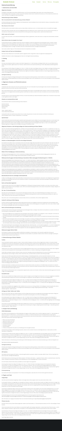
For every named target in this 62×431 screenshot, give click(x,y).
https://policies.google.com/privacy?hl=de (44, 398)
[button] (56, 2)
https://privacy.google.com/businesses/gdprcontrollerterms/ (12, 396)
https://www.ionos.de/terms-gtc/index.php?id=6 (10, 342)
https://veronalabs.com (15, 355)
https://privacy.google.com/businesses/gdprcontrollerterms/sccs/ (35, 396)
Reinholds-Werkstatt (8, 2)
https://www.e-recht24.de (8, 417)
